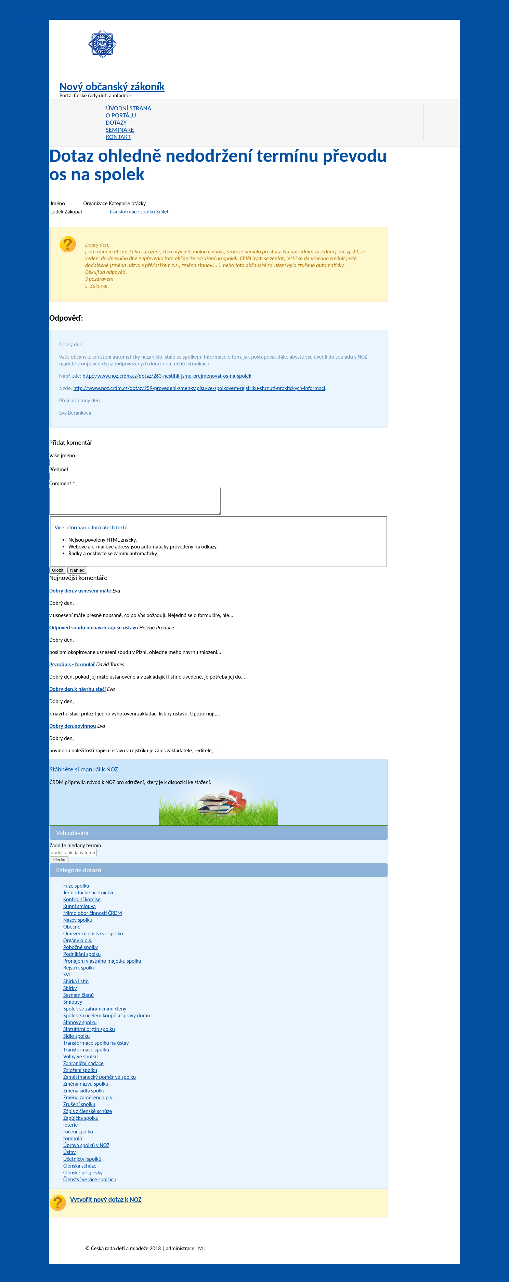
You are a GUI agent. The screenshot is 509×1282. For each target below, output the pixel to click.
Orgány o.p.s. (77, 945)
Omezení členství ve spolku (93, 938)
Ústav (69, 1157)
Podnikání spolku (82, 959)
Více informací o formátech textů (91, 532)
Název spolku (77, 925)
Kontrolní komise (82, 904)
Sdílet (162, 211)
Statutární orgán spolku (89, 1034)
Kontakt (118, 137)
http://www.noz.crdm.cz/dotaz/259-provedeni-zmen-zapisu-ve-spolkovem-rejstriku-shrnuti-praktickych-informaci (199, 388)
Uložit (57, 575)
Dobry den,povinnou (72, 731)
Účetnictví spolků (82, 1164)
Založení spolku (80, 1075)
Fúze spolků (76, 891)
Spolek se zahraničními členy (94, 1014)
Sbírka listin (76, 986)
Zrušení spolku (79, 1109)
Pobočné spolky (80, 952)
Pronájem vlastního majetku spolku (102, 966)
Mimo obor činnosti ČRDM (92, 918)
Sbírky (70, 993)
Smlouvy (72, 1007)
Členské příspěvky (83, 1177)
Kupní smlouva (79, 911)
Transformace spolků (132, 211)
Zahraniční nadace (83, 1068)
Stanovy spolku (79, 1027)
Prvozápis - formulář (72, 669)
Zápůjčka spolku (81, 1123)
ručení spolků (78, 1136)
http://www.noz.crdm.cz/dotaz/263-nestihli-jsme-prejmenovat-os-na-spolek (166, 376)
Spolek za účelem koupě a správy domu (106, 1020)
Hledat (59, 864)
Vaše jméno (62, 455)
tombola (72, 1143)
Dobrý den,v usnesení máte (80, 596)
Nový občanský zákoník (112, 86)
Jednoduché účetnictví (88, 897)
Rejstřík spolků (79, 973)
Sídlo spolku (76, 1041)
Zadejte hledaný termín (75, 850)
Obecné (71, 932)
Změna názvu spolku (85, 1089)
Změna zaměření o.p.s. (88, 1102)
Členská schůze (79, 1171)
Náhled (77, 575)
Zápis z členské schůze (87, 1116)
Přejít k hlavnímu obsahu (30, 16)
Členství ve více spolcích (89, 1184)
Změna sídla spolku (84, 1095)
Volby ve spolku (80, 1061)
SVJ (66, 979)
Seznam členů (78, 1000)
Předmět (58, 469)
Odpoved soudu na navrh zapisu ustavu (93, 632)
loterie (70, 1130)
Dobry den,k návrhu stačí (77, 694)
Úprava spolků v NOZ (86, 1150)
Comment (62, 483)
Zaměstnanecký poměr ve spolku (99, 1082)
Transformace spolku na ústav (96, 1048)
